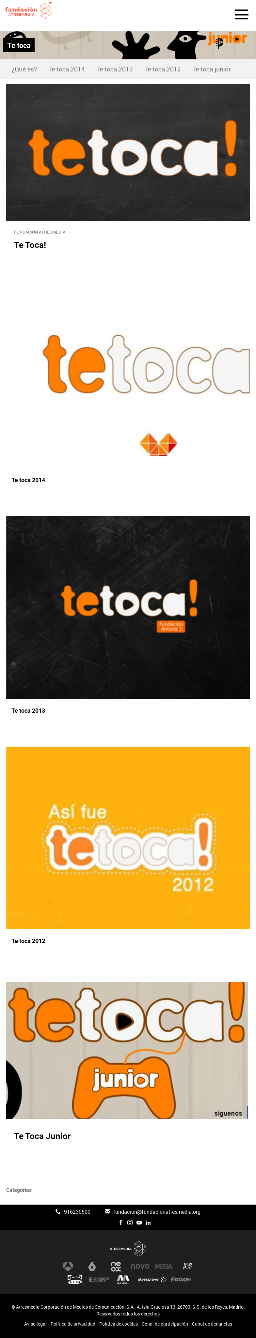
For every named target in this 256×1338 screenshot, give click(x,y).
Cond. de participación (165, 1324)
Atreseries (188, 1266)
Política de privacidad (73, 1324)
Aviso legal (35, 1324)
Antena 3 (68, 1266)
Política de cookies (118, 1324)
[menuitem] (24, 69)
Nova (140, 1266)
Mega (164, 1266)
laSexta (92, 1266)
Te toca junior (211, 69)
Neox (116, 1266)
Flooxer (181, 1280)
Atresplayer (152, 1280)
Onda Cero (75, 1280)
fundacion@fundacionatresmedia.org (156, 1211)
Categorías (19, 1190)
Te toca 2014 (66, 69)
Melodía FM (123, 1280)
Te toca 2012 (162, 69)
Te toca (19, 45)
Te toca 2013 (114, 69)
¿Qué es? (24, 69)
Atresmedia (128, 1249)
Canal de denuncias (212, 1324)
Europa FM (99, 1280)
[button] (237, 15)
